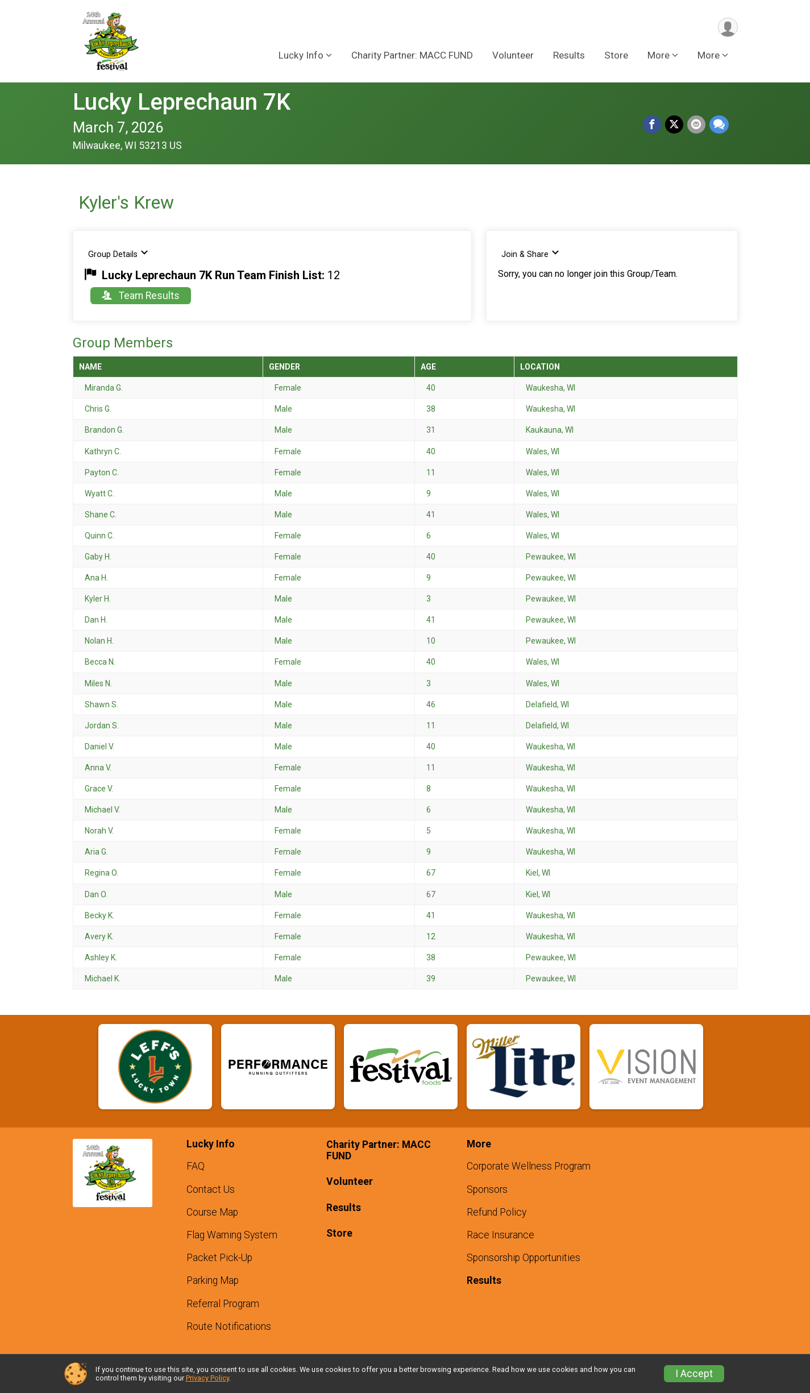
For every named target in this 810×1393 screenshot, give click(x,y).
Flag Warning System (231, 1235)
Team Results (141, 295)
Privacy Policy (207, 1378)
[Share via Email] (697, 125)
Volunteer (513, 56)
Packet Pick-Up (219, 1257)
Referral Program (222, 1303)
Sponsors (487, 1189)
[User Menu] (727, 27)
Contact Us (210, 1189)
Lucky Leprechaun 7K (181, 102)
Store (616, 56)
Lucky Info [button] (301, 56)
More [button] (658, 56)
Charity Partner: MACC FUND (412, 56)
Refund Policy (496, 1212)
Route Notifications (228, 1326)
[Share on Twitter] (675, 125)
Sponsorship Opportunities (523, 1257)
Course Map (212, 1212)
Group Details (118, 253)
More (708, 56)
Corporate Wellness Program (529, 1166)
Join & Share (530, 253)
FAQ (195, 1166)
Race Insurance (500, 1235)
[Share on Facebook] (654, 125)
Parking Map (212, 1280)
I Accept (694, 1373)
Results (569, 56)
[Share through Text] (719, 125)
